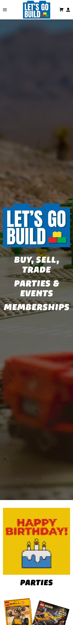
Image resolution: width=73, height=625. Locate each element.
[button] (5, 9)
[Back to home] (36, 9)
